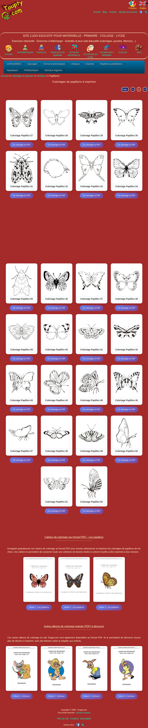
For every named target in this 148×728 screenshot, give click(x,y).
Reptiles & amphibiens (111, 64)
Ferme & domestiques (54, 64)
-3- (145, 89)
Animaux (41, 76)
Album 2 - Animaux (56, 696)
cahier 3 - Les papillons (109, 607)
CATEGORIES (14, 64)
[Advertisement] (90, 23)
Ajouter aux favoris (128, 12)
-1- (133, 89)
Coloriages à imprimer (22, 76)
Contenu (74, 718)
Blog (104, 12)
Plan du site (62, 718)
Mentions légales (83, 713)
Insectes (90, 64)
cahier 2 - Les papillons (74, 607)
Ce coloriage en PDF (21, 145)
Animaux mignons (53, 70)
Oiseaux (75, 64)
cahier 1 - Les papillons (39, 607)
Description (85, 718)
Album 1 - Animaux (21, 696)
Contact (113, 12)
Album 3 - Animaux (91, 696)
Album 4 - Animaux (126, 696)
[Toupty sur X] (146, 12)
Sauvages (32, 64)
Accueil (96, 12)
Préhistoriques (31, 70)
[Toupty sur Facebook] (141, 12)
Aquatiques (12, 70)
